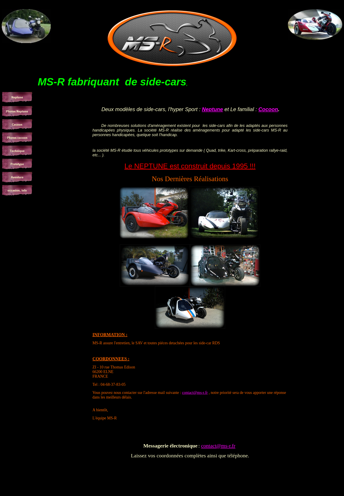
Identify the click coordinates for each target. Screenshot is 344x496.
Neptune (212, 109)
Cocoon (268, 109)
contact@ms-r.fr (195, 392)
